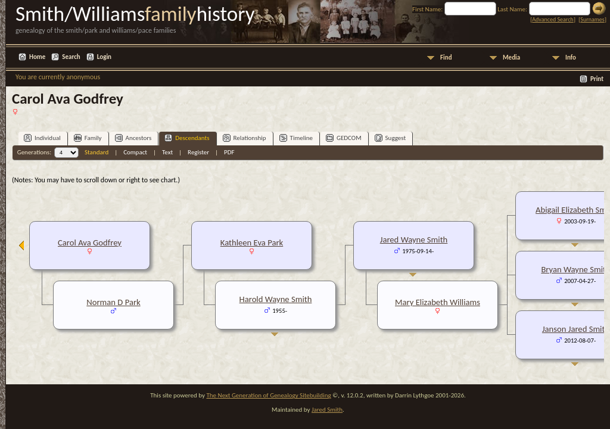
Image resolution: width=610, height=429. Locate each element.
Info (570, 57)
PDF (229, 152)
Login (104, 57)
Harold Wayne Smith (275, 299)
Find (446, 57)
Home (37, 57)
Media (511, 57)
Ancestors (133, 137)
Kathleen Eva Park (251, 242)
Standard (96, 152)
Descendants (186, 137)
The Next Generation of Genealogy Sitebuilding (268, 395)
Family (88, 137)
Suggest (390, 137)
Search (71, 57)
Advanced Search (552, 19)
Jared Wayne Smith (414, 239)
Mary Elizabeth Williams (437, 302)
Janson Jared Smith (575, 329)
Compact (135, 152)
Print (596, 79)
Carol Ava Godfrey (90, 242)
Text (167, 152)
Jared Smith (327, 410)
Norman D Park (113, 302)
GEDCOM (344, 137)
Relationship (244, 137)
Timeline (296, 137)
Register (198, 152)
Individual (42, 137)
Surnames (592, 19)
